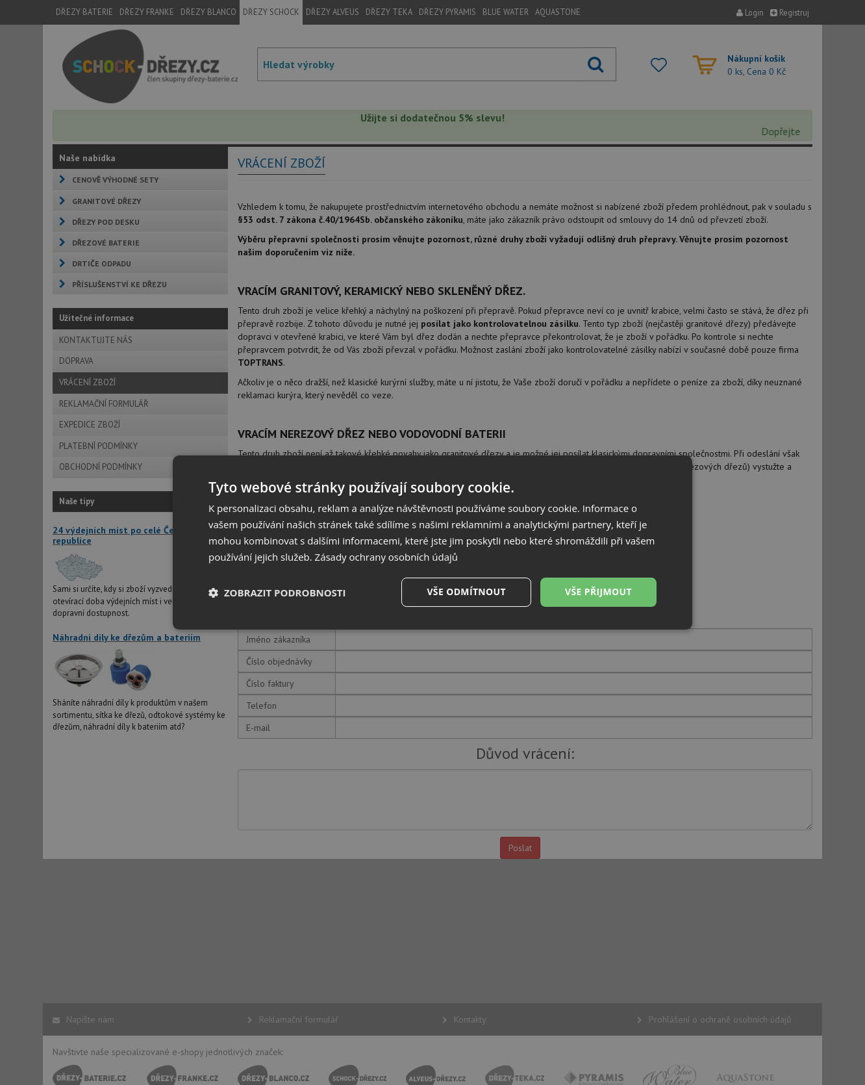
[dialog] (432, 542)
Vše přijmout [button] (598, 591)
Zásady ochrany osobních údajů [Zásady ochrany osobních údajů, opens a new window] (386, 556)
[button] (277, 592)
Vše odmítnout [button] (465, 591)
